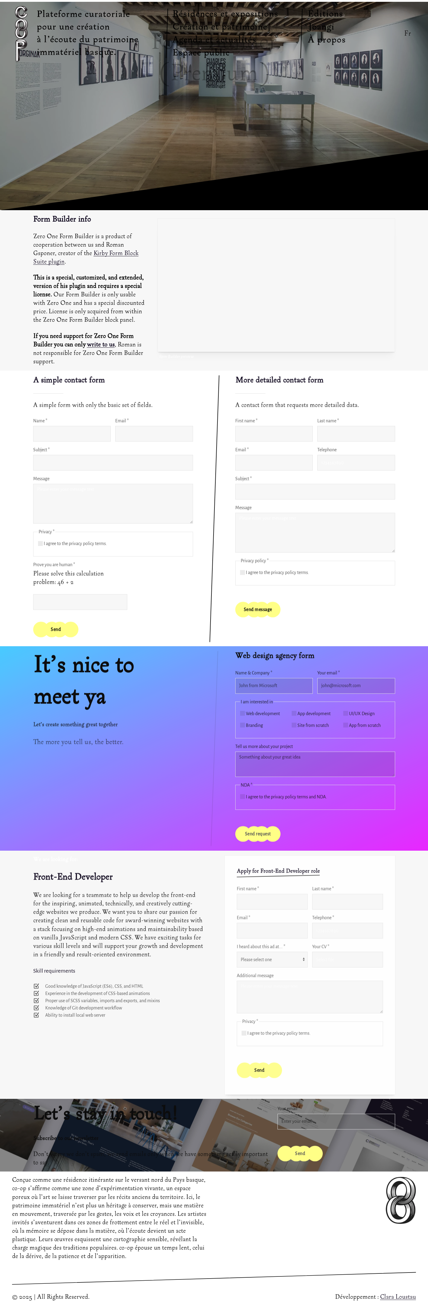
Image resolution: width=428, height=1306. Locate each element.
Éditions (325, 14)
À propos (327, 40)
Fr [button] (407, 33)
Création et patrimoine (220, 27)
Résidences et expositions (225, 14)
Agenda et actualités (214, 40)
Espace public (201, 53)
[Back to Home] (22, 33)
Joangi (321, 27)
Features (198, 133)
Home (175, 133)
